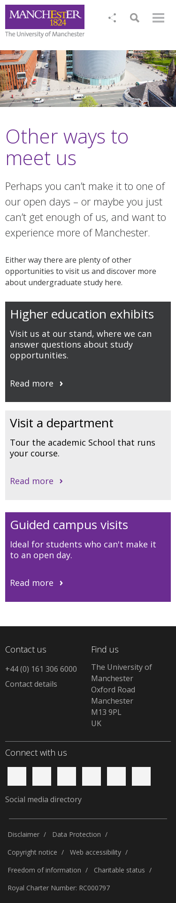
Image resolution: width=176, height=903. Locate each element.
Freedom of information (44, 869)
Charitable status (119, 869)
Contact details (31, 684)
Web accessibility (95, 852)
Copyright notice (32, 852)
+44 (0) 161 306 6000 (41, 669)
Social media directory (43, 799)
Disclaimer (23, 834)
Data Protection (76, 834)
